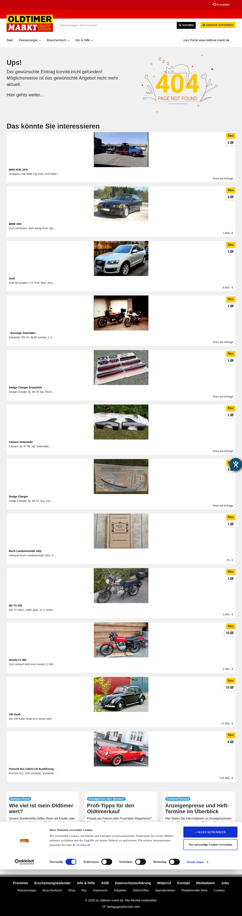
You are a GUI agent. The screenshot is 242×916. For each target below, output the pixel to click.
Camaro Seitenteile (21, 442)
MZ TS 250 (15, 605)
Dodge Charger (18, 496)
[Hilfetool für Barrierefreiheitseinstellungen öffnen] (236, 464)
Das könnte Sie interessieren (53, 126)
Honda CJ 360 (17, 659)
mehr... (43, 835)
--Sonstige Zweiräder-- (23, 332)
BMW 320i (15, 223)
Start (10, 40)
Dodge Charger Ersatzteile (25, 387)
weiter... (36, 94)
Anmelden (221, 4)
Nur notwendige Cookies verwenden (210, 891)
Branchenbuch (58, 40)
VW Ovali (14, 714)
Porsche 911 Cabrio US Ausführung (31, 768)
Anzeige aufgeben (217, 25)
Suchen (186, 25)
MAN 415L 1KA (18, 169)
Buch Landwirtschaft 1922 (25, 551)
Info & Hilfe (84, 40)
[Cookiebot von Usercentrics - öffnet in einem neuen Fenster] (24, 908)
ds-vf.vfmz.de (81, 891)
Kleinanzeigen (30, 40)
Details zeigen (195, 908)
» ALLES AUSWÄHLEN (210, 878)
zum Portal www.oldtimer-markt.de (206, 40)
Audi (12, 278)
